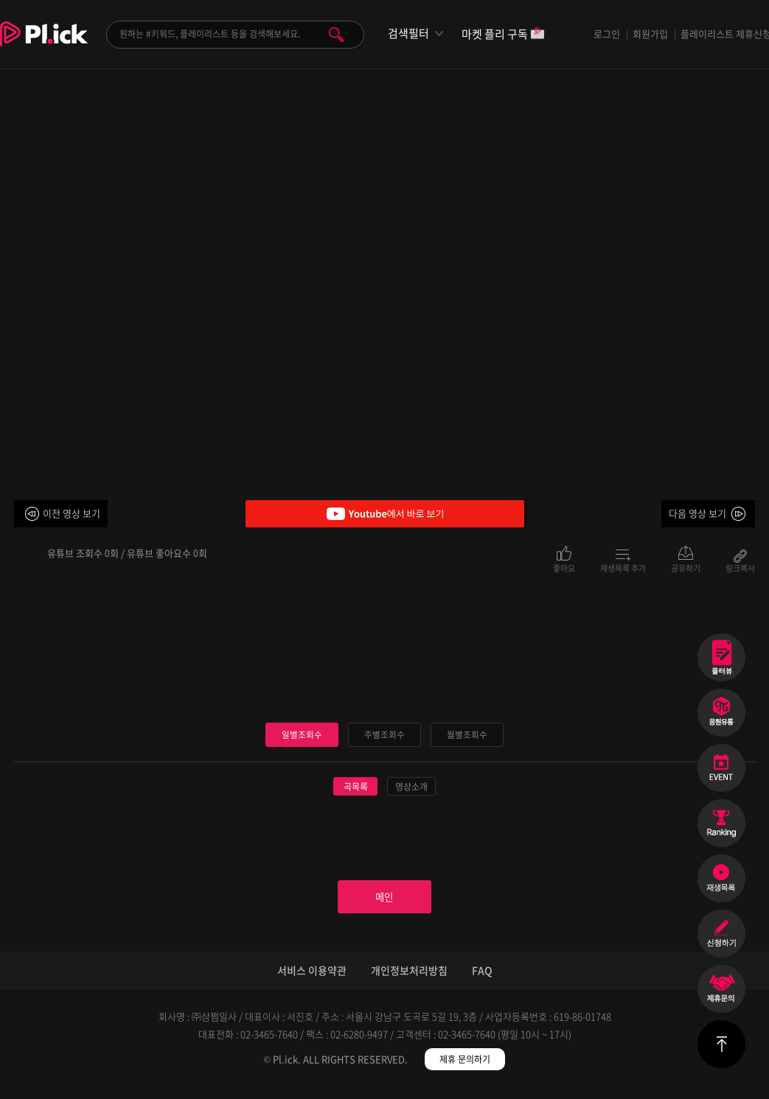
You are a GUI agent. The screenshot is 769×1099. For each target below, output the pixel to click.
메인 (385, 902)
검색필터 (408, 33)
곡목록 (356, 787)
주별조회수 (385, 735)
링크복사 (740, 567)
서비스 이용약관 (312, 980)
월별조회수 (467, 735)
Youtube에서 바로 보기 (385, 513)
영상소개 (411, 787)
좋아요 (564, 567)
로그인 (607, 34)
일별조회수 (302, 735)
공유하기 (685, 567)
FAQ (482, 980)
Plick (44, 45)
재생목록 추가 (623, 567)
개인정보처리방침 (409, 980)
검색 (336, 35)
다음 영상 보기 (697, 513)
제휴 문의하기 (464, 1069)
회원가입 (650, 34)
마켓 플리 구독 (503, 35)
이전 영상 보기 (71, 513)
